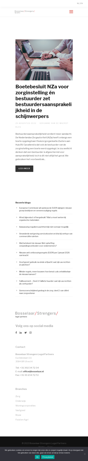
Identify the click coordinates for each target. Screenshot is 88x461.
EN (81, 3)
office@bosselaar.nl (33, 371)
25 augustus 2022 (25, 123)
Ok (37, 457)
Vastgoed (20, 410)
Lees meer (24, 169)
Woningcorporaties (25, 405)
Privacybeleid (47, 457)
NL (78, 3)
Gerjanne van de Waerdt (54, 123)
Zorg (17, 396)
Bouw (18, 415)
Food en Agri (21, 419)
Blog (18, 127)
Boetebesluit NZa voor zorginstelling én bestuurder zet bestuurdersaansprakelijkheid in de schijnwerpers (43, 101)
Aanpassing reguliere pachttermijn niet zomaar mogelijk (44, 227)
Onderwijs (20, 401)
